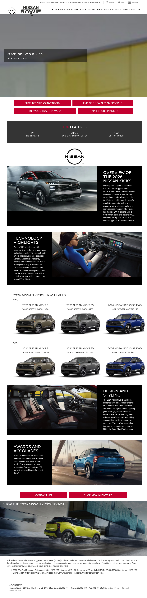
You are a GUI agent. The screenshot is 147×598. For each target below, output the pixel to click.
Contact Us (109, 588)
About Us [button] (135, 9)
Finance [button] (126, 9)
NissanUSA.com (15, 591)
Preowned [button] (76, 9)
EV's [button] (84, 9)
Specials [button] (91, 9)
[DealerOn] (15, 585)
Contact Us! (43, 495)
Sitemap (125, 588)
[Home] (52, 9)
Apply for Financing (105, 110)
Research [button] (116, 9)
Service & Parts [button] (104, 9)
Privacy (117, 588)
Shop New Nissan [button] (62, 9)
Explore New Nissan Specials (102, 103)
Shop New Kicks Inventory (42, 103)
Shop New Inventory (98, 495)
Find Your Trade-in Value (45, 110)
